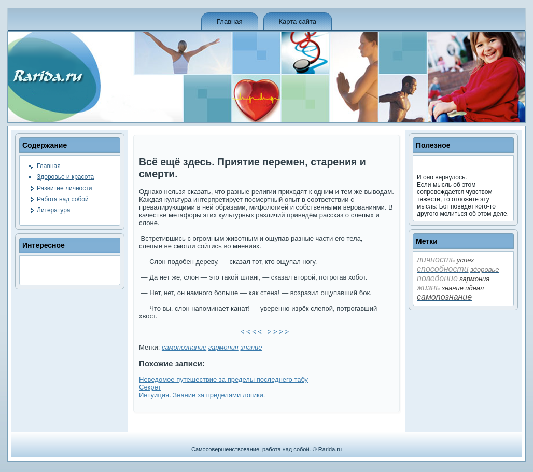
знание (251, 347)
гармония (223, 347)
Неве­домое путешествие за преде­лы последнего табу (223, 379)
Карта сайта (297, 21)
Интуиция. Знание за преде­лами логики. (202, 395)
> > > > (280, 332)
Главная (229, 21)
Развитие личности (64, 188)
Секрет (150, 387)
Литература (54, 210)
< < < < (253, 332)
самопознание (184, 347)
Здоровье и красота (65, 177)
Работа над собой (63, 199)
